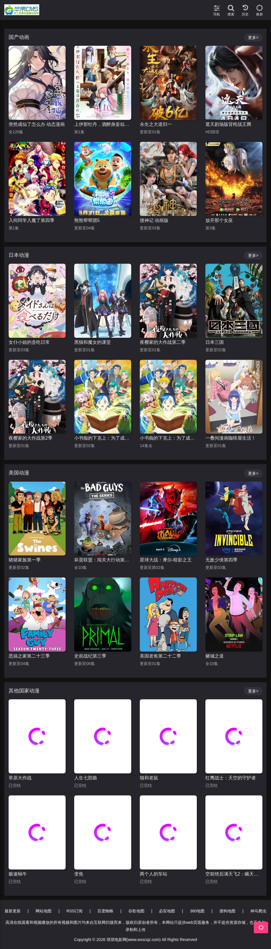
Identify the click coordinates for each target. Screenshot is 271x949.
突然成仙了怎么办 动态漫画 (37, 124)
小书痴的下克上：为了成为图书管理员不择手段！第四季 (102, 438)
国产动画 (19, 37)
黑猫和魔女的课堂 (92, 342)
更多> (253, 37)
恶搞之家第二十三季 (29, 656)
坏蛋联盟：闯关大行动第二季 (102, 559)
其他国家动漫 (24, 691)
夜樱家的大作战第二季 (163, 342)
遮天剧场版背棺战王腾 (228, 124)
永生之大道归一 (156, 124)
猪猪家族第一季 (25, 559)
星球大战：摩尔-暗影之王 (166, 559)
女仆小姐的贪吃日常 (29, 342)
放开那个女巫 (219, 220)
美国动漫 (19, 473)
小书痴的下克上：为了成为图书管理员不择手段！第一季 (168, 438)
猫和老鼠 (149, 777)
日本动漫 (19, 255)
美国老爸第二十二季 (160, 656)
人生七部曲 (85, 777)
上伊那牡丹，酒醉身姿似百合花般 (102, 124)
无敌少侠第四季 (221, 559)
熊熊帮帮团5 (87, 220)
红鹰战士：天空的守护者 (230, 777)
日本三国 (214, 342)
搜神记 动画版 (154, 220)
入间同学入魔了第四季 (31, 220)
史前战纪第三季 (90, 656)
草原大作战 (20, 777)
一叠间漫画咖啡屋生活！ (230, 438)
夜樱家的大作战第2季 (30, 438)
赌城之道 (214, 656)
